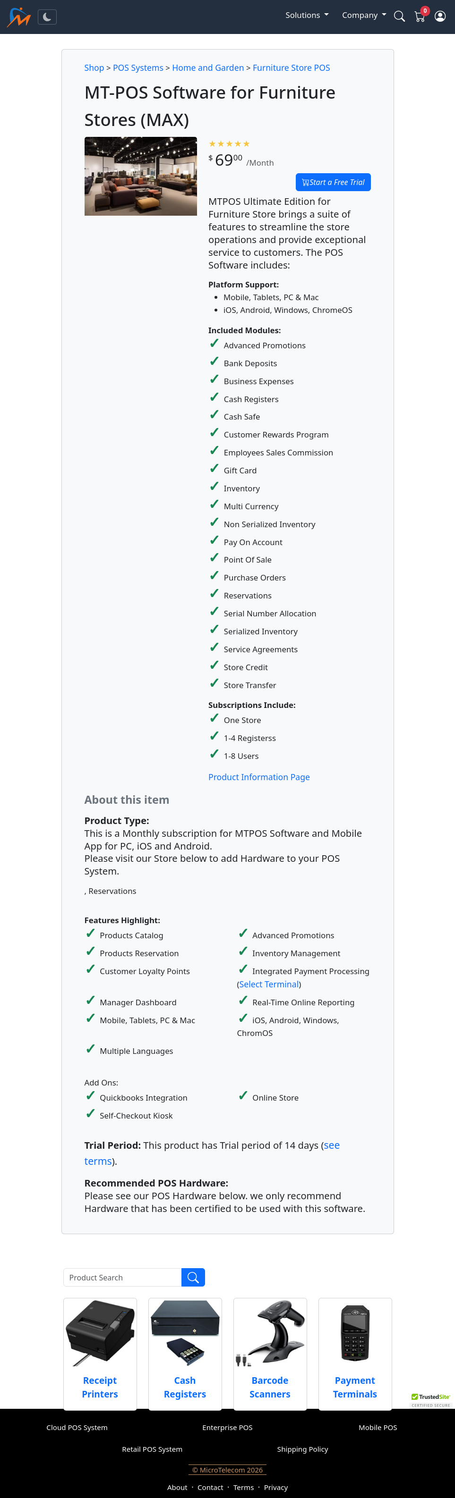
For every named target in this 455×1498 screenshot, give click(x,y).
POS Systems (138, 67)
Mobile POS (378, 1427)
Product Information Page (259, 777)
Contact (210, 1487)
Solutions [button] (304, 14)
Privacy (276, 1487)
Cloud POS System (77, 1427)
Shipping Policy (302, 1449)
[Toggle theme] (47, 17)
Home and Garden (208, 67)
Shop (94, 67)
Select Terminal (269, 984)
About (177, 1487)
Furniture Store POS (291, 67)
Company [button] (360, 14)
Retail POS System (152, 1449)
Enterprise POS (227, 1427)
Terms (243, 1487)
